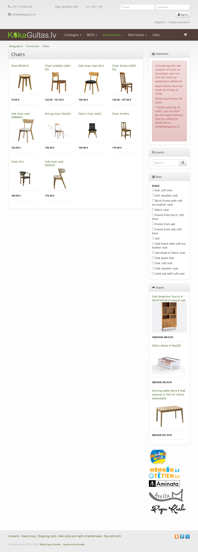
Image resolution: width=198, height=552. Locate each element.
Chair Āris (17, 161)
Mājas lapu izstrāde (50, 544)
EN (101, 7)
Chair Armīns (120, 113)
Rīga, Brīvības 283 (66, 7)
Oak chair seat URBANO (20, 115)
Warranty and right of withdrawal (80, 536)
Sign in (183, 14)
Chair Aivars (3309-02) (124, 67)
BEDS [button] (92, 35)
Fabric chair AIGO (90, 113)
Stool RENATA (20, 66)
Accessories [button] (113, 35)
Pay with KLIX (112, 536)
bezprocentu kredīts (74, 544)
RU (94, 7)
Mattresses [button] (137, 35)
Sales (156, 35)
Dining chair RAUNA (58, 113)
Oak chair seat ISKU (91, 66)
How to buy (28, 536)
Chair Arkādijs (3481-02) (58, 67)
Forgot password (179, 22)
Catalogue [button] (72, 35)
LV (87, 7)
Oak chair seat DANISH (54, 163)
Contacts (13, 536)
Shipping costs (47, 536)
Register (160, 22)
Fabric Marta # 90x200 (166, 345)
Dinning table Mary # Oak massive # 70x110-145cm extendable (168, 394)
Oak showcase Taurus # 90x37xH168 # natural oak (168, 298)
